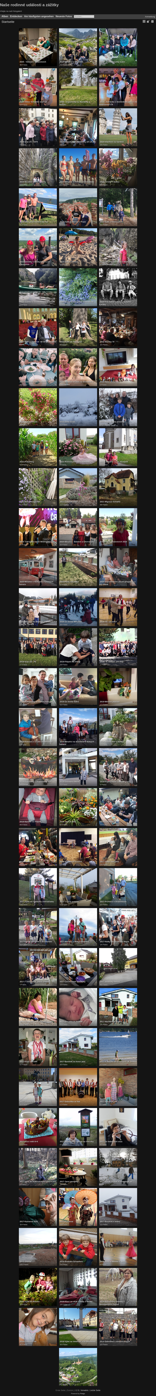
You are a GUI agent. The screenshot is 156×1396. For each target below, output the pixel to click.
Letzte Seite (95, 1390)
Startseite (8, 21)
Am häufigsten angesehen (39, 16)
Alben (5, 16)
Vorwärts (84, 1390)
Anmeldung (150, 17)
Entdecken (16, 16)
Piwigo (82, 1393)
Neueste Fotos (64, 16)
